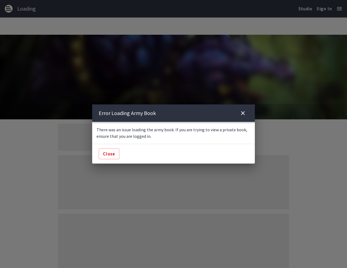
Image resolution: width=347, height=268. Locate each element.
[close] (242, 113)
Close (109, 154)
